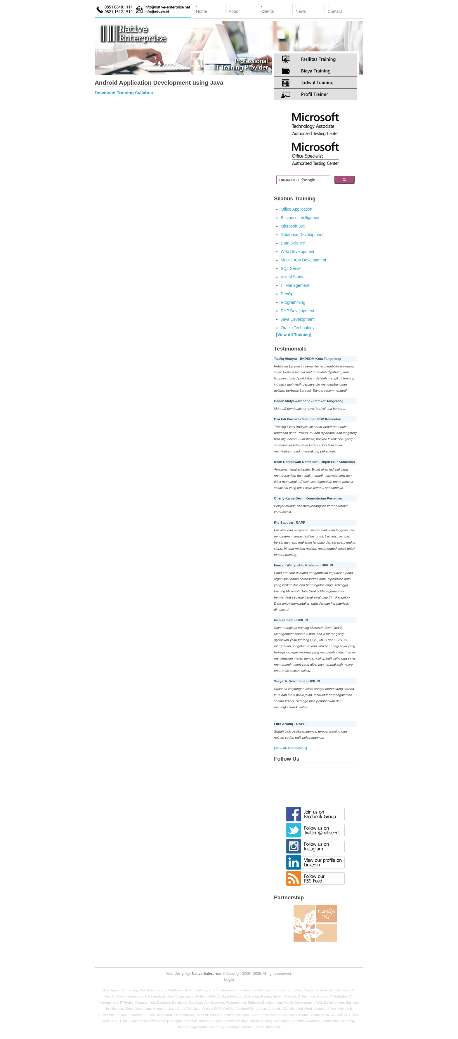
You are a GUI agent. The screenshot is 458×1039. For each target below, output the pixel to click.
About (234, 11)
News (301, 11)
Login (229, 980)
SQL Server (291, 268)
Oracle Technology (298, 327)
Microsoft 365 (293, 226)
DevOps (288, 294)
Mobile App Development (303, 260)
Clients (267, 11)
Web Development (297, 251)
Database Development (302, 234)
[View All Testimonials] (290, 748)
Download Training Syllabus (124, 92)
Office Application (296, 209)
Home (201, 11)
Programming (293, 302)
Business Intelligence (300, 217)
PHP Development (297, 310)
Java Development (298, 319)
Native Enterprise (206, 974)
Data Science (293, 243)
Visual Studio (292, 277)
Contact (335, 11)
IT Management (295, 285)
